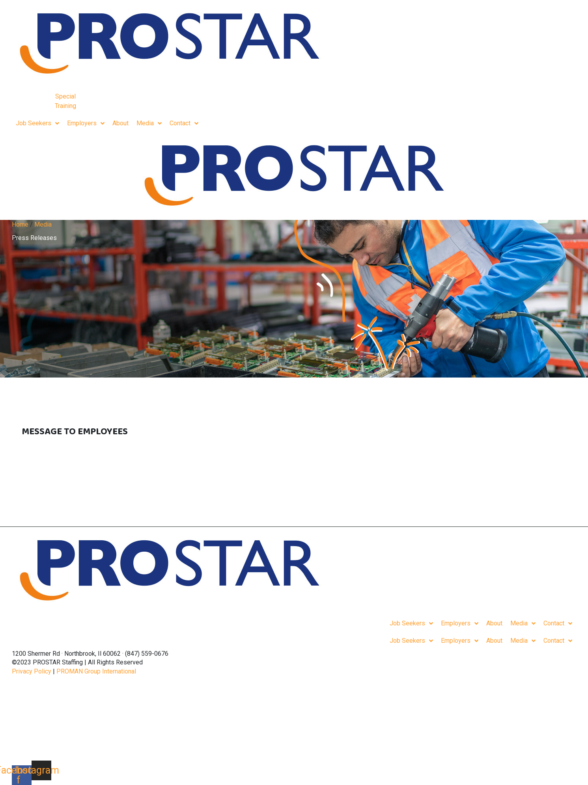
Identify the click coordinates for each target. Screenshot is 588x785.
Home (20, 224)
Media (43, 224)
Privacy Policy (31, 671)
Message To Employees (75, 431)
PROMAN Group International (96, 671)
